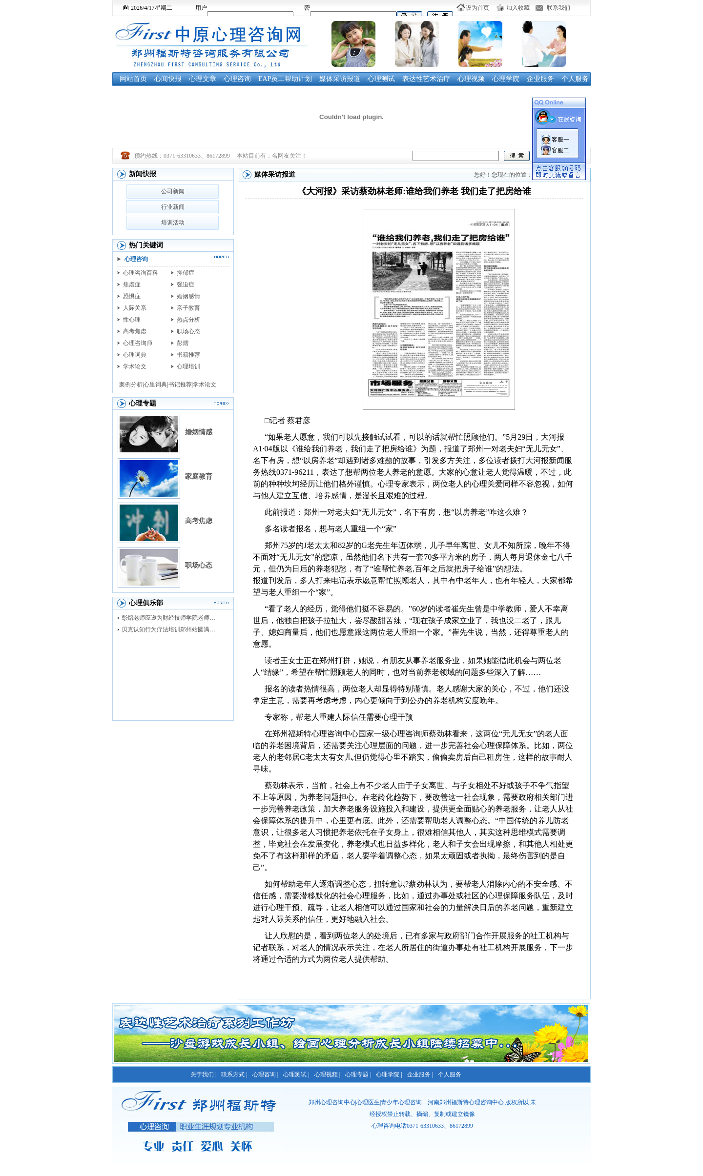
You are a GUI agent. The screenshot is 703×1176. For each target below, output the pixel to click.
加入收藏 (518, 7)
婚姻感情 (188, 296)
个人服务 (575, 78)
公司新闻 (173, 191)
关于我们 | (203, 1074)
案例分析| (131, 384)
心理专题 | (358, 1074)
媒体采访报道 (339, 78)
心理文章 (202, 78)
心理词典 (134, 354)
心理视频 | (327, 1074)
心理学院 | (389, 1074)
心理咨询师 (137, 343)
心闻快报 (168, 78)
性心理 (132, 319)
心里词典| (156, 384)
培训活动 (173, 222)
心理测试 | (296, 1074)
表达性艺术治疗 (426, 78)
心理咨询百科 (140, 272)
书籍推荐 (188, 354)
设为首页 (477, 7)
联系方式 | (234, 1074)
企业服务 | (420, 1074)
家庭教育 (198, 476)
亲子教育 (188, 307)
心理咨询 (237, 78)
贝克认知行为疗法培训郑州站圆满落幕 (171, 629)
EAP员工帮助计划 (285, 78)
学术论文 (134, 366)
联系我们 (558, 7)
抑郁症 (185, 272)
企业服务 (540, 78)
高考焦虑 (134, 331)
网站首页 (133, 78)
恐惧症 (132, 296)
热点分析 (188, 319)
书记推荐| (180, 384)
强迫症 (185, 284)
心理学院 (505, 78)
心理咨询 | (265, 1074)
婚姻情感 (198, 432)
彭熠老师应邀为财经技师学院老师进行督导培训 (171, 617)
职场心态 (188, 331)
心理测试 (381, 78)
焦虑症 (132, 284)
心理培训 (188, 366)
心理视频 (471, 78)
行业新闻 (173, 206)
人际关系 (134, 307)
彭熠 (182, 343)
